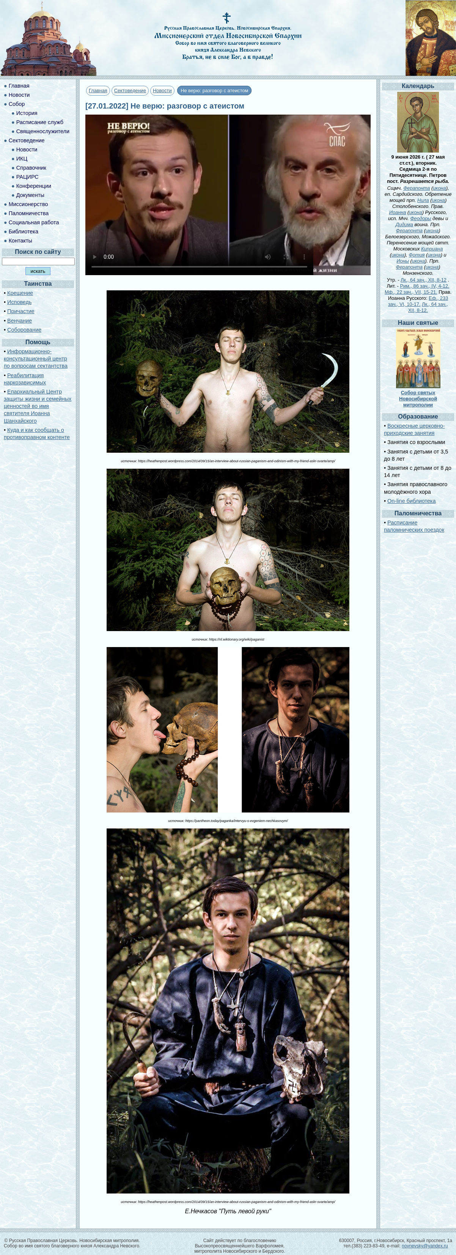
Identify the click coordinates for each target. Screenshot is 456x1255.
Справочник (31, 168)
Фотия (417, 255)
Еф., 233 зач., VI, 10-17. (418, 301)
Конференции (33, 186)
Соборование (24, 330)
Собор (17, 104)
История (27, 113)
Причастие (21, 311)
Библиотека (23, 231)
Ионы (402, 261)
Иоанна (397, 212)
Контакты (20, 241)
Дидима (404, 224)
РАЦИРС (27, 177)
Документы (30, 195)
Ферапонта (416, 188)
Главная (98, 90)
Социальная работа (34, 222)
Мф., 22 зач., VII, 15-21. (411, 292)
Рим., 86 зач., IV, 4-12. (424, 286)
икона (439, 188)
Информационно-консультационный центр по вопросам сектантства (36, 358)
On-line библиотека (411, 501)
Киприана (432, 249)
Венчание (19, 321)
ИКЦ (21, 159)
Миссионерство (28, 204)
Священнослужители (42, 131)
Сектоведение (130, 90)
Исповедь (19, 302)
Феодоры (420, 218)
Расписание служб (39, 122)
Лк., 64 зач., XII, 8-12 (424, 280)
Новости (162, 90)
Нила (423, 200)
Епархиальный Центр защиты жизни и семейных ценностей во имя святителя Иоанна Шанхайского (37, 406)
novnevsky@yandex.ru (425, 1246)
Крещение (20, 293)
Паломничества (29, 213)
